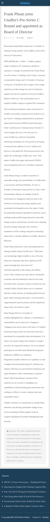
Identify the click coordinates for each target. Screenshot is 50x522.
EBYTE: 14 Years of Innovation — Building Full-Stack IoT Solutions (24, 483)
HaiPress (30, 38)
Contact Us (37, 517)
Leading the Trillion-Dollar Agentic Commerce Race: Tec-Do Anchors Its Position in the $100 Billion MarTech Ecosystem (23, 507)
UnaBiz (21, 38)
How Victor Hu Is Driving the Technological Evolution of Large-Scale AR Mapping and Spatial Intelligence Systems (24, 492)
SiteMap (45, 517)
